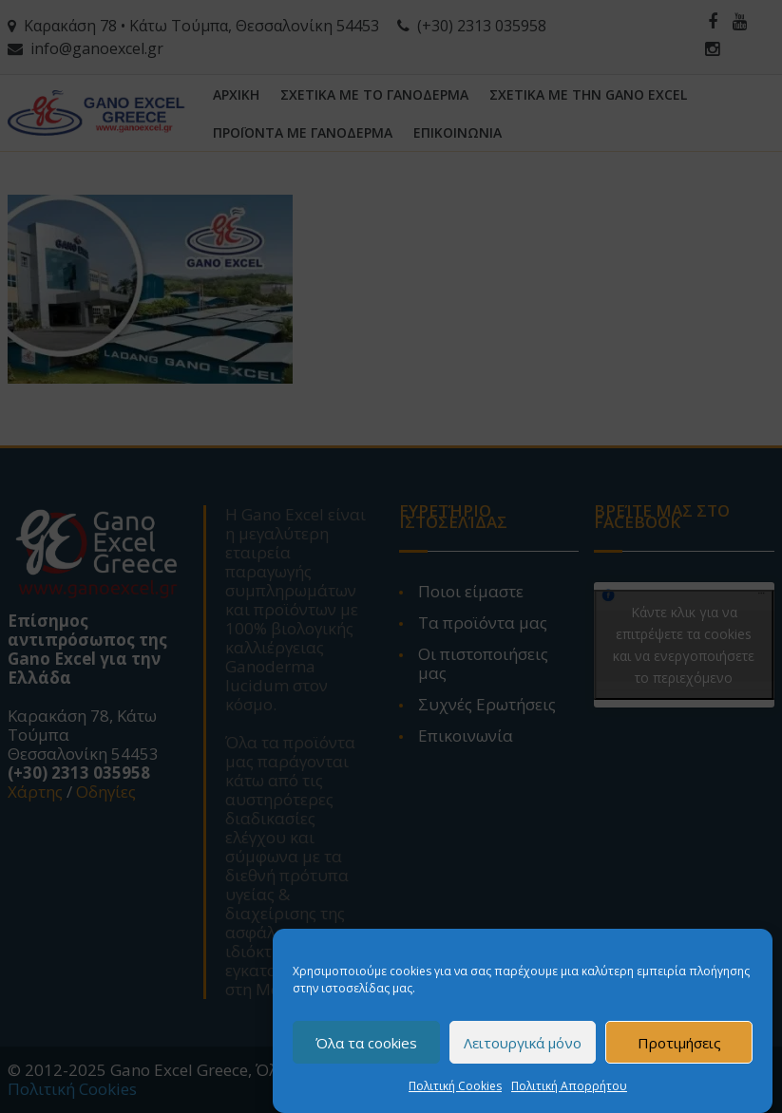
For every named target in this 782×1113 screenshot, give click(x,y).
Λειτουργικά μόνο (523, 1045)
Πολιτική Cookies (455, 1089)
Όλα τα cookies (366, 1045)
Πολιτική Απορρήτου (569, 1089)
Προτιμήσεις (679, 1045)
